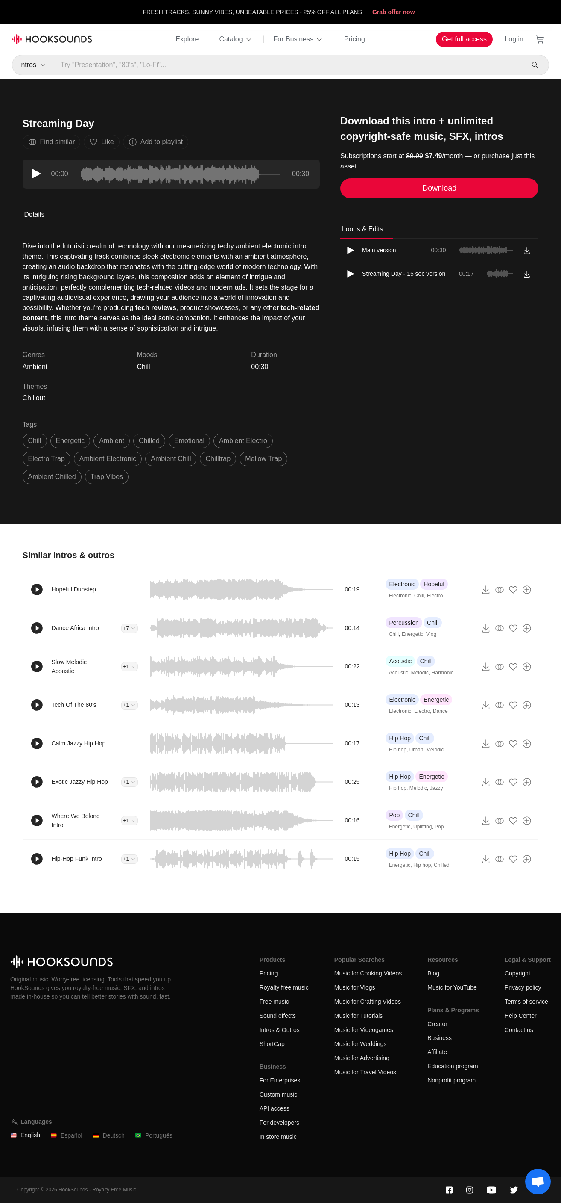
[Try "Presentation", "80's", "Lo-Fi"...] (288, 65)
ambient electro (243, 440)
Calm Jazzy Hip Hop (79, 743)
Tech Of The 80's (74, 704)
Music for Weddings (360, 1043)
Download (439, 188)
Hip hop (397, 750)
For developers (279, 1122)
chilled (149, 440)
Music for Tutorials (358, 1015)
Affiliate (437, 1052)
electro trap (46, 458)
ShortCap (272, 1043)
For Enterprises (280, 1080)
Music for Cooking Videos (368, 973)
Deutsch (109, 1135)
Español (66, 1135)
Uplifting (422, 827)
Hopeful (434, 584)
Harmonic (442, 673)
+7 (129, 628)
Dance (440, 711)
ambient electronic (107, 458)
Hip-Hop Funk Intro (77, 858)
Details (34, 214)
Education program (452, 1066)
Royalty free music (284, 987)
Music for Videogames (363, 1029)
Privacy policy (523, 987)
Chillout (34, 398)
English (25, 1135)
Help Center (521, 1015)
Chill (143, 366)
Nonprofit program (451, 1080)
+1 (129, 667)
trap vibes (107, 476)
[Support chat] (538, 1181)
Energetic (413, 634)
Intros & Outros (280, 1029)
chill (34, 440)
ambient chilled (52, 476)
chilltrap (218, 458)
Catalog (236, 39)
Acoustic (400, 661)
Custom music (279, 1094)
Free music (274, 1001)
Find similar (51, 142)
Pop (394, 815)
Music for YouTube (451, 987)
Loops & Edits (362, 229)
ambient (111, 440)
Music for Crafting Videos (367, 1001)
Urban (416, 750)
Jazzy (436, 788)
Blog (433, 973)
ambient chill (171, 458)
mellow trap (263, 458)
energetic (70, 440)
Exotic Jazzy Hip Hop (80, 781)
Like (101, 142)
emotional (189, 440)
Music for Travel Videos (365, 1072)
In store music (278, 1136)
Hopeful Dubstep (74, 589)
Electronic (402, 584)
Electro (435, 596)
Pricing (354, 39)
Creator (437, 1023)
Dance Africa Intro (75, 627)
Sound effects (278, 1015)
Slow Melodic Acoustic (69, 666)
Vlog (431, 634)
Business (439, 1038)
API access (274, 1108)
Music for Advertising (361, 1058)
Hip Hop (400, 738)
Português (153, 1135)
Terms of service (526, 1001)
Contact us (519, 1029)
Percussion (403, 622)
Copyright (517, 973)
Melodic (420, 673)
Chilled (442, 865)
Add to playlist (156, 142)
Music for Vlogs (354, 987)
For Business (299, 39)
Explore (187, 39)
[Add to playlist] (527, 589)
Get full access (464, 39)
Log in (514, 39)
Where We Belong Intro (76, 820)
